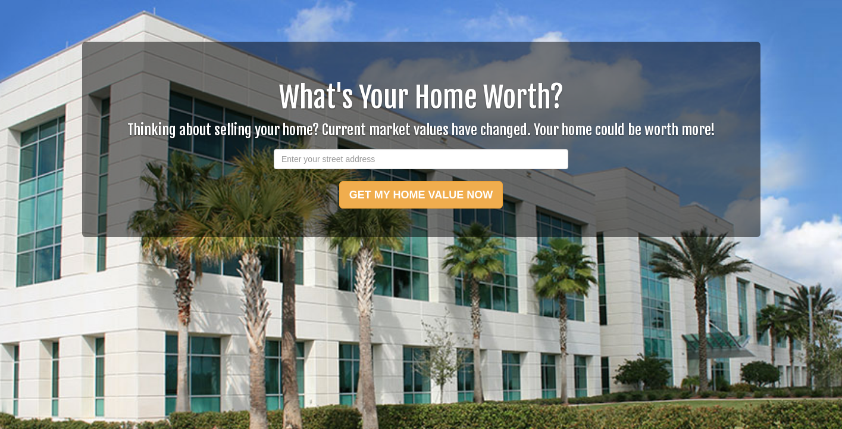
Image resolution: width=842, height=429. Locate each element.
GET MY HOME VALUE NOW (421, 195)
